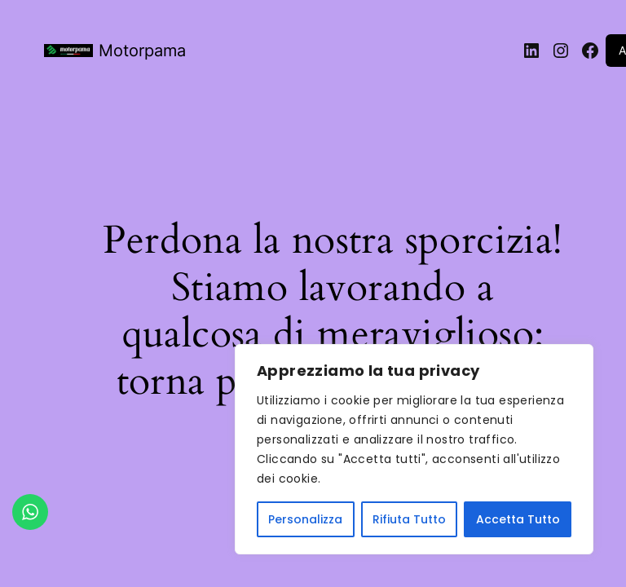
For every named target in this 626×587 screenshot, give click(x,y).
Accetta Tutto (518, 519)
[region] (414, 449)
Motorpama (142, 50)
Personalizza (305, 519)
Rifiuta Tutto (409, 519)
